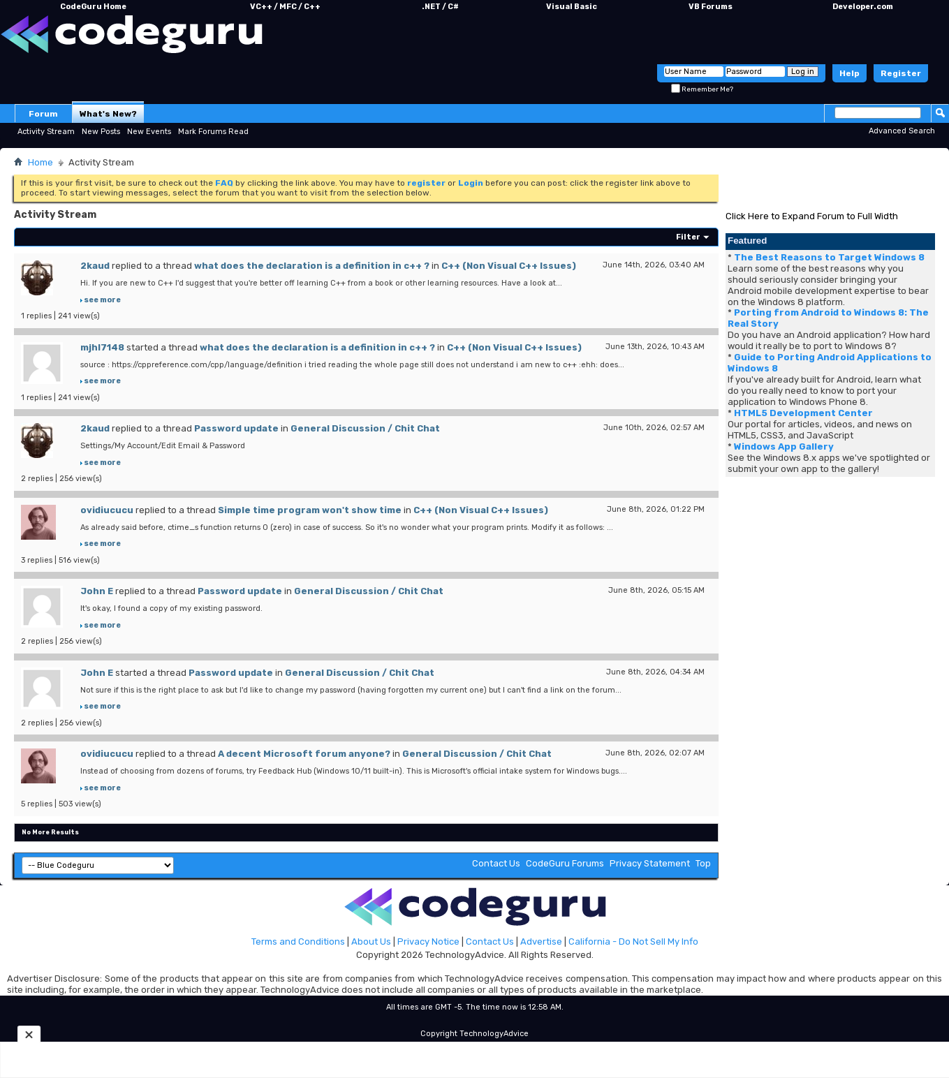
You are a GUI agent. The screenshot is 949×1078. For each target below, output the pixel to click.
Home (40, 162)
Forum (43, 114)
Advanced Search (902, 130)
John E (96, 591)
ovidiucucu (106, 510)
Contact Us (496, 863)
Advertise (541, 941)
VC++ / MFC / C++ (285, 6)
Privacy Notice (428, 941)
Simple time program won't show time (310, 510)
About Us (371, 941)
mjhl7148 (102, 347)
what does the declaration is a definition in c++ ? (311, 265)
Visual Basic (571, 6)
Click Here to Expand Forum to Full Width (812, 216)
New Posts (101, 131)
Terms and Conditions (298, 941)
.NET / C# (440, 6)
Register (901, 73)
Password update (236, 428)
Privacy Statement (650, 863)
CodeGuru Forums (565, 863)
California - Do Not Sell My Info (633, 941)
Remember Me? (702, 89)
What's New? (108, 114)
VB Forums (711, 6)
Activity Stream (46, 131)
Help (849, 73)
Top (703, 863)
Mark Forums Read (213, 131)
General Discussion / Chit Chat (365, 428)
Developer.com (862, 6)
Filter (688, 237)
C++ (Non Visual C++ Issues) (508, 265)
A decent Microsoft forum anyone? (304, 753)
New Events (149, 131)
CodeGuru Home (93, 6)
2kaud (95, 265)
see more (102, 299)
